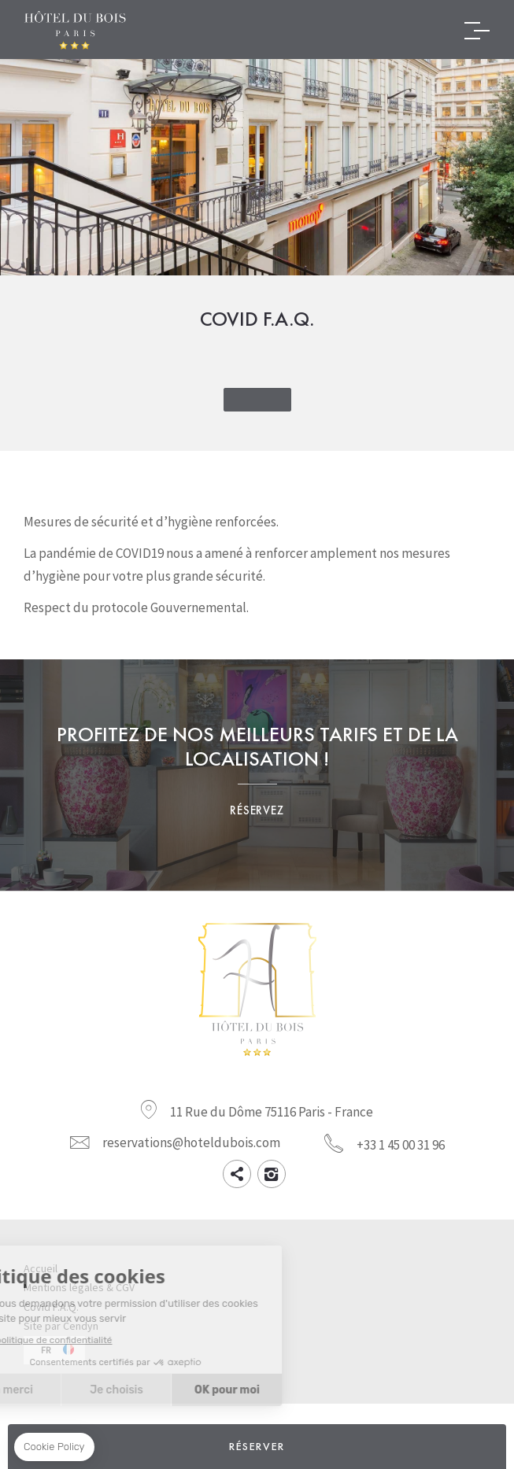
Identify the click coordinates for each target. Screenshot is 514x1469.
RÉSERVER (257, 1446)
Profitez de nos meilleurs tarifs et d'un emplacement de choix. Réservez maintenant (257, 775)
